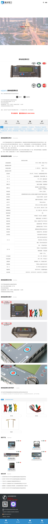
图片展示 (30, 122)
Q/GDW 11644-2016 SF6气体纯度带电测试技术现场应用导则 (14, 488)
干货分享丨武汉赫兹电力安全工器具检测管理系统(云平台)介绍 (14, 483)
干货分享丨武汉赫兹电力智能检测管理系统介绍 (11, 481)
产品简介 (6, 122)
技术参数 (18, 122)
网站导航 (4, 516)
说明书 (19, 97)
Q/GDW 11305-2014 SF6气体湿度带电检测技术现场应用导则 (14, 479)
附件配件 (42, 122)
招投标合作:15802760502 (12, 498)
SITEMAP (8, 516)
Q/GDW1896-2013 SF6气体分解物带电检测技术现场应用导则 (14, 476)
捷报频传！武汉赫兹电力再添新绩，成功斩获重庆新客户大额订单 (15, 485)
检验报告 (27, 97)
